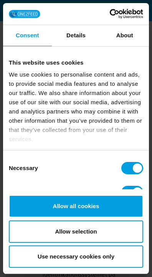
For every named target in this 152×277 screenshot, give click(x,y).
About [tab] (124, 35)
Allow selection (76, 231)
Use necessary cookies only (76, 256)
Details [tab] (76, 35)
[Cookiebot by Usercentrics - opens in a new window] (109, 14)
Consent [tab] (27, 35)
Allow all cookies (76, 206)
